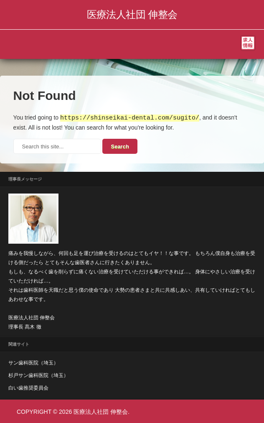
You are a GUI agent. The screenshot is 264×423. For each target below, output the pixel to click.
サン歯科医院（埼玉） (33, 362)
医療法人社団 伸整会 (132, 14)
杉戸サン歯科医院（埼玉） (38, 375)
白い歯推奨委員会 (28, 387)
